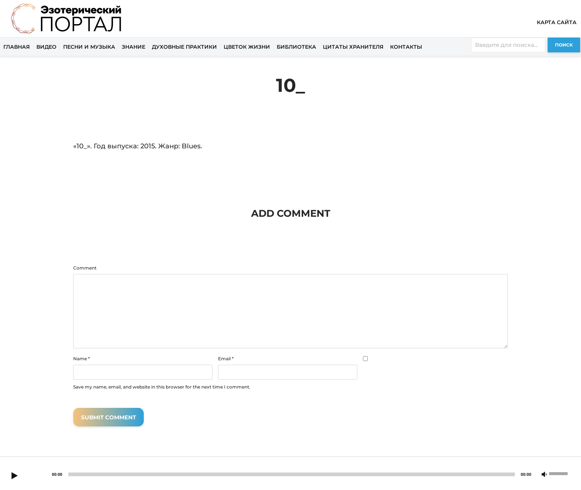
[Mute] (544, 475)
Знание (133, 46)
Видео (46, 46)
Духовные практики (184, 46)
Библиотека (296, 46)
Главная (16, 46)
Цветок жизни (247, 46)
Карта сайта (557, 22)
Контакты (406, 46)
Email (226, 359)
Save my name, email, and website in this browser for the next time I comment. (161, 387)
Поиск (564, 45)
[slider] (291, 474)
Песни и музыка (89, 46)
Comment (85, 268)
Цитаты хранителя (353, 46)
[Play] (14, 476)
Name (81, 359)
